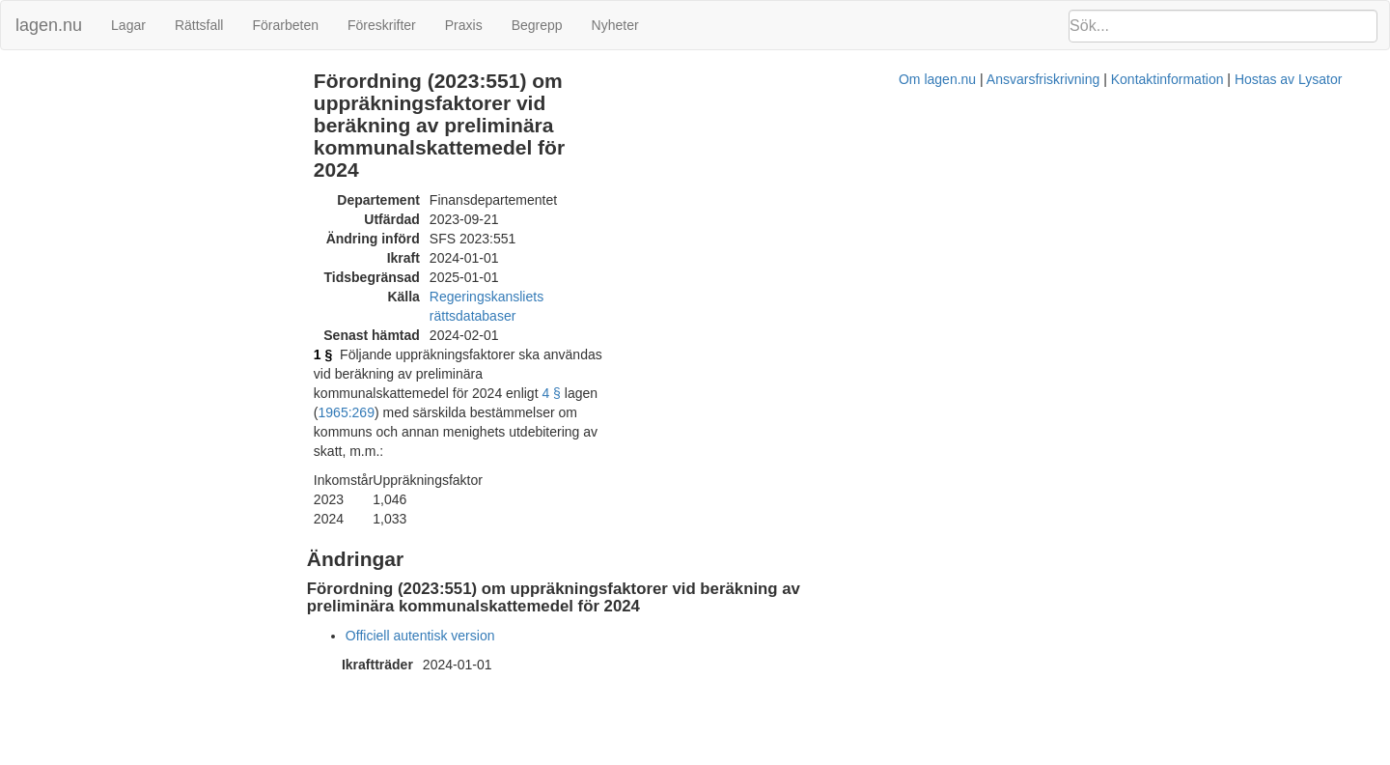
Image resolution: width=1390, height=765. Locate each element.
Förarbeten (285, 25)
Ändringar (40, 80)
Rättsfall (199, 25)
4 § (621, 288)
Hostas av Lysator (1037, 529)
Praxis (464, 25)
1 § (392, 268)
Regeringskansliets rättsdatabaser (601, 230)
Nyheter (615, 25)
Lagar (128, 25)
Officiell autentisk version (490, 473)
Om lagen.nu (685, 529)
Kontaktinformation (915, 529)
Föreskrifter (382, 25)
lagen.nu (48, 25)
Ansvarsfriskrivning (791, 529)
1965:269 (704, 288)
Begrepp (537, 25)
